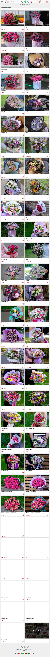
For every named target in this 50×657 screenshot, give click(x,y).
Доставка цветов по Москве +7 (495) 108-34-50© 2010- (25, 650)
